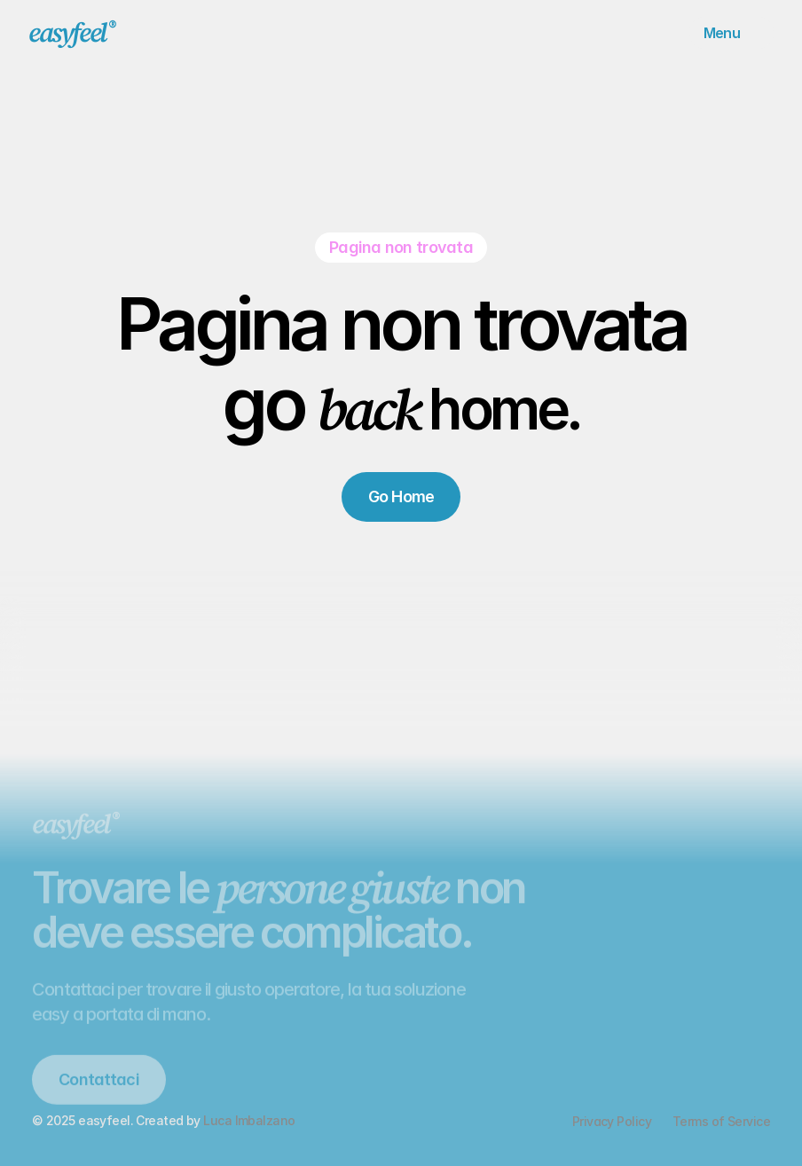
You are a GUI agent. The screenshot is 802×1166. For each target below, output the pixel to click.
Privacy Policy (611, 1121)
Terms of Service (721, 1121)
